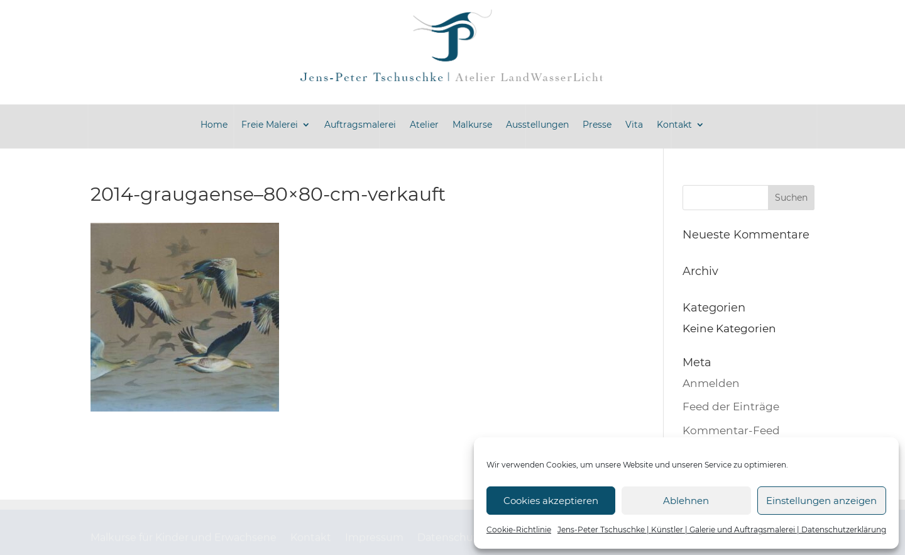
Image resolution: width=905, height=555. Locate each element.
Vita (634, 124)
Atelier (424, 124)
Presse (597, 124)
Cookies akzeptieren (550, 501)
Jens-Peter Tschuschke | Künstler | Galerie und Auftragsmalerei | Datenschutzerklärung (721, 529)
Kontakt (674, 124)
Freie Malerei (269, 124)
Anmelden (711, 383)
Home (214, 124)
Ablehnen (686, 501)
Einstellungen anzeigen (821, 501)
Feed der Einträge (731, 406)
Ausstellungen (537, 124)
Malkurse (472, 124)
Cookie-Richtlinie (518, 529)
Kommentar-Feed (731, 430)
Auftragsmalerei (360, 124)
